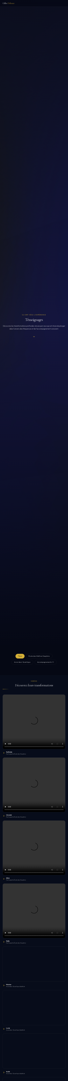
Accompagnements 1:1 (45, 662)
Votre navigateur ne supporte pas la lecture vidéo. (34, 722)
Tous (20, 656)
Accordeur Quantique (22, 662)
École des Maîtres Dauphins (39, 656)
